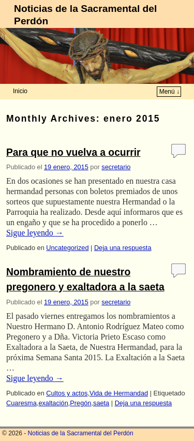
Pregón (80, 403)
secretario (115, 167)
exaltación (53, 403)
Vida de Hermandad (118, 393)
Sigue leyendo (35, 232)
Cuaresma (21, 403)
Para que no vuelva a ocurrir (73, 152)
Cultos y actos (66, 393)
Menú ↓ (169, 91)
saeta (101, 403)
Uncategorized (67, 248)
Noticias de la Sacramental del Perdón (80, 433)
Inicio (20, 91)
